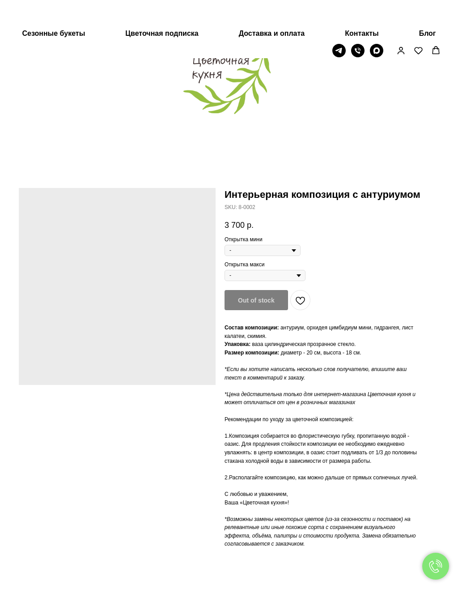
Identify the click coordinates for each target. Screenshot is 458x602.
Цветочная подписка (161, 5)
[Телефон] (358, 22)
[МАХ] (376, 22)
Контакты (361, 5)
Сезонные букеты (53, 5)
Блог (427, 5)
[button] (401, 21)
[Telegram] (339, 22)
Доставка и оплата (272, 5)
